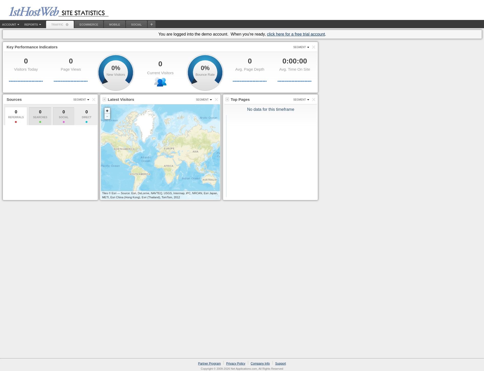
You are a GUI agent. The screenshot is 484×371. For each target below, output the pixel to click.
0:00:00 (294, 61)
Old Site (447, 6)
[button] (313, 47)
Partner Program (209, 363)
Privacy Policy (235, 363)
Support (280, 363)
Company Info (260, 363)
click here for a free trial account (296, 34)
